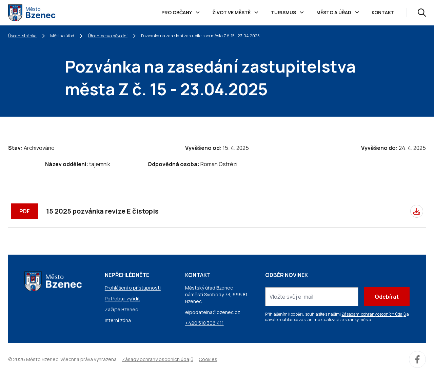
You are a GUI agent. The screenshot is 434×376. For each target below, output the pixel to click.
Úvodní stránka (22, 36)
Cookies (208, 359)
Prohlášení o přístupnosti (133, 287)
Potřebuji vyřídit (122, 298)
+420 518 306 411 (204, 323)
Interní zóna (118, 320)
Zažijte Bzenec (121, 309)
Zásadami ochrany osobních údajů (373, 314)
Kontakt (383, 12)
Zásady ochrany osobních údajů (157, 359)
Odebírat (387, 296)
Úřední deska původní (107, 36)
